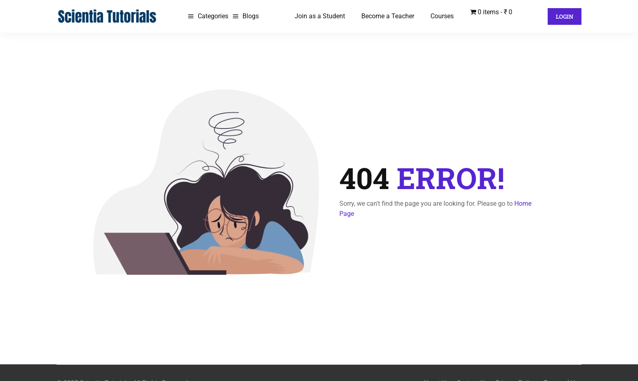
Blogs (251, 16)
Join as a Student (320, 16)
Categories (213, 16)
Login (564, 16)
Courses (442, 16)
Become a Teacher (387, 16)
